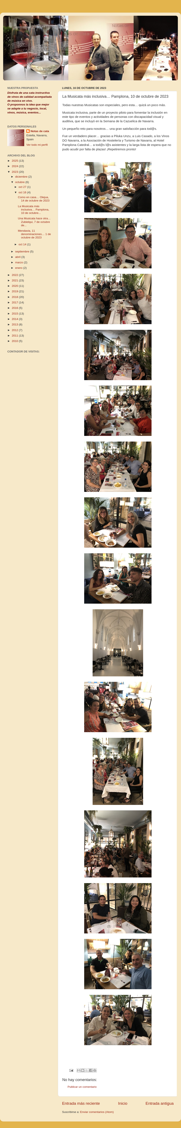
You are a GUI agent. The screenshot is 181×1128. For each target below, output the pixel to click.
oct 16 (23, 192)
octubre (20, 182)
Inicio (122, 1103)
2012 (15, 330)
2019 (15, 291)
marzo (19, 262)
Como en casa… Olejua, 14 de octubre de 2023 (33, 199)
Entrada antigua (160, 1103)
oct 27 (23, 186)
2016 (15, 307)
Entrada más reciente (81, 1103)
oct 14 (23, 244)
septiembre (22, 251)
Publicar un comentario (82, 1086)
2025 (15, 160)
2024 (15, 166)
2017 (15, 302)
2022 (15, 275)
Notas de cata (40, 131)
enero (19, 267)
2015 (15, 313)
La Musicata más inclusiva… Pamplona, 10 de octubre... (33, 209)
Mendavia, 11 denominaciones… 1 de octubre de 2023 (34, 234)
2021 (15, 280)
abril (18, 257)
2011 (15, 335)
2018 (15, 297)
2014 (15, 319)
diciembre (21, 176)
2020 (15, 285)
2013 (15, 324)
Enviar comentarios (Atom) (97, 1112)
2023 (15, 171)
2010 (15, 341)
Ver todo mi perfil (37, 144)
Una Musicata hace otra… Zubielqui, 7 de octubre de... (34, 222)
